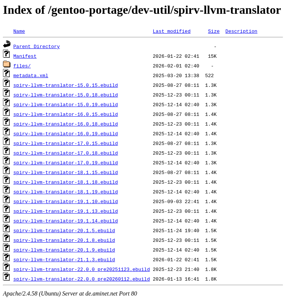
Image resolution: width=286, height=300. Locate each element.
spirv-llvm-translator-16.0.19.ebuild (65, 133)
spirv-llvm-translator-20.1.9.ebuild (64, 249)
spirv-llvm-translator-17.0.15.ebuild (65, 143)
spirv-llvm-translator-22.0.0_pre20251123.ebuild (81, 269)
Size (213, 31)
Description (241, 31)
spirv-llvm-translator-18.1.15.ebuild (65, 172)
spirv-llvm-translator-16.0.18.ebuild (65, 123)
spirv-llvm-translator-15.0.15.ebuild (65, 85)
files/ (22, 65)
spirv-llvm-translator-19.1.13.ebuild (65, 211)
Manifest (24, 56)
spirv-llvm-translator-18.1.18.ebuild (65, 182)
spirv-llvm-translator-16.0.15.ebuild (65, 114)
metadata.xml (30, 75)
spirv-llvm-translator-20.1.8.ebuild (64, 240)
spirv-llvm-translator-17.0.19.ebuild (65, 162)
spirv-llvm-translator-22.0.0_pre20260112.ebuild (81, 278)
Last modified (171, 31)
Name (19, 31)
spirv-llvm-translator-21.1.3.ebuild (64, 259)
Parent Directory (36, 46)
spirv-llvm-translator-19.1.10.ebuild (65, 201)
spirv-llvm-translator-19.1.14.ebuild (65, 220)
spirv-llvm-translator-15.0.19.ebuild (65, 104)
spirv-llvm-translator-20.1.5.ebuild (64, 230)
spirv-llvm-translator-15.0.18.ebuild (65, 94)
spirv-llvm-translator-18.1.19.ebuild (65, 191)
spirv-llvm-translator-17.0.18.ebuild (65, 152)
